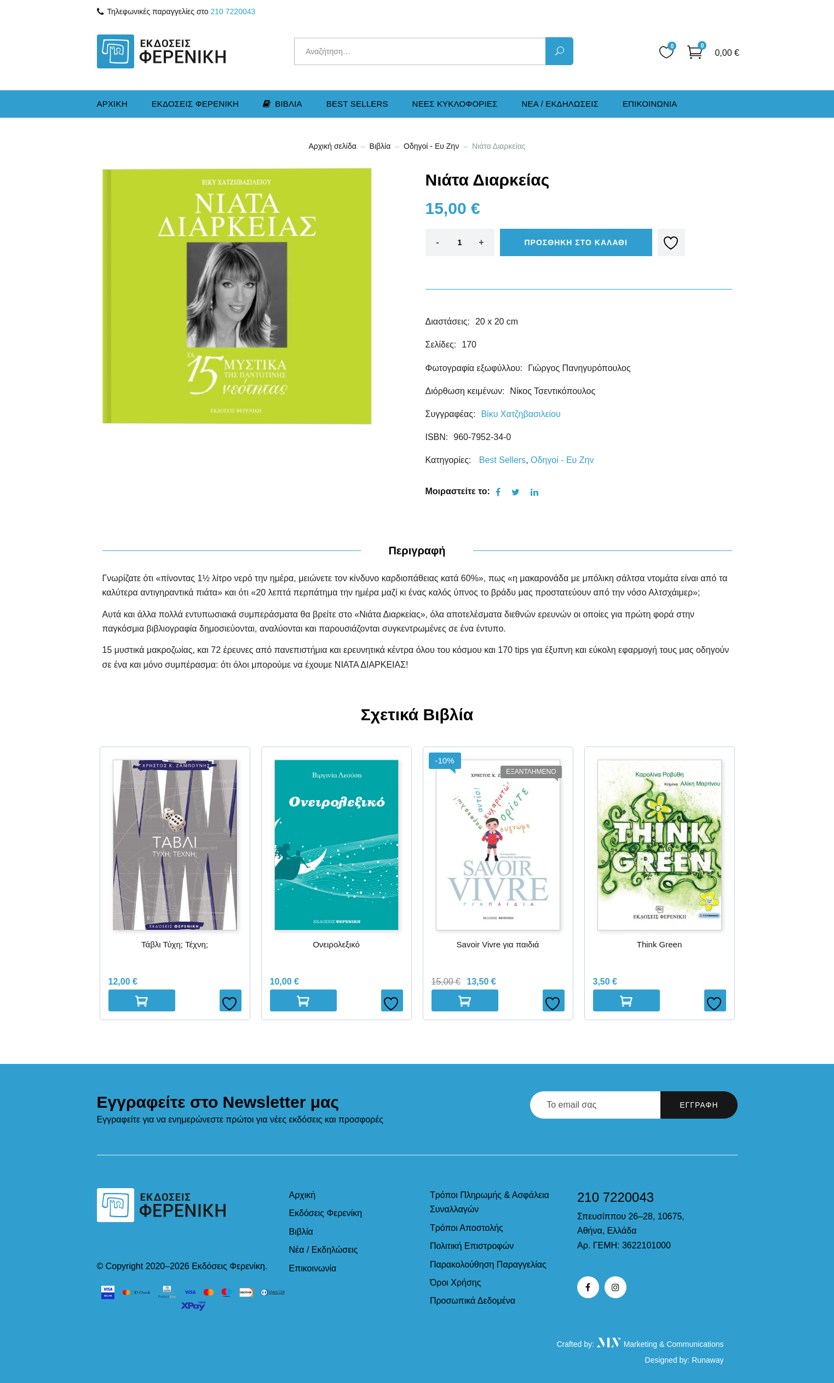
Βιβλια (282, 103)
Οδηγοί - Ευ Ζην (431, 146)
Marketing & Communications (660, 1344)
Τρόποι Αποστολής (466, 1227)
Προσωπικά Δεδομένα (472, 1300)
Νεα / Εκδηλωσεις (560, 103)
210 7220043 (233, 11)
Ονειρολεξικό (336, 944)
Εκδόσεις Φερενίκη (326, 1213)
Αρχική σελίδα (332, 146)
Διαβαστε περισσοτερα (465, 1000)
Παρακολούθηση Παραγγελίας (488, 1264)
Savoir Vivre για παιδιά (498, 944)
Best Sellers (357, 103)
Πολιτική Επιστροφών (472, 1246)
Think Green (659, 944)
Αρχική (302, 1195)
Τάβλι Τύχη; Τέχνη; (174, 944)
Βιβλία (380, 146)
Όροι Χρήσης (455, 1282)
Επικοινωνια (650, 103)
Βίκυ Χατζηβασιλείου (520, 414)
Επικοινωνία (313, 1268)
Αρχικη (112, 103)
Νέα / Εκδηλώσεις (323, 1249)
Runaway (707, 1360)
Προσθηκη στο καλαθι (576, 242)
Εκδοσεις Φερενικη (195, 103)
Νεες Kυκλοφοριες (455, 103)
